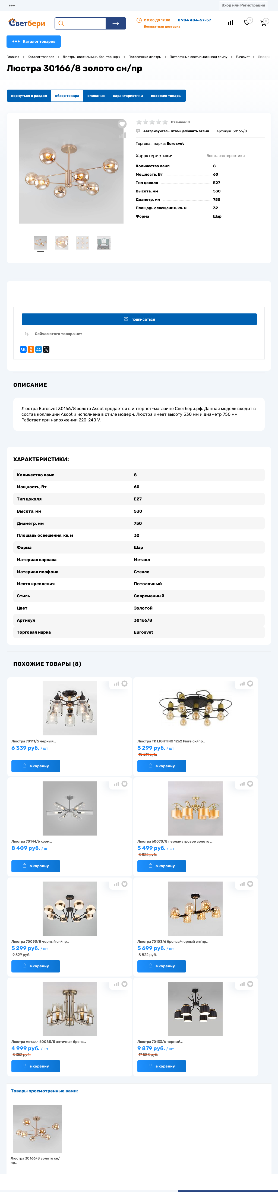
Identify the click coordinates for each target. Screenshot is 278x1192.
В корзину (36, 764)
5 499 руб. (50, 849)
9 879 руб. (136, 949)
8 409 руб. (222, 749)
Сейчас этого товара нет (58, 335)
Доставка (84, 5)
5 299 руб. (136, 749)
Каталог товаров (33, 41)
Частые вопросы (75, 1161)
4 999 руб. (50, 949)
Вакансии (104, 1150)
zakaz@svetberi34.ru (217, 1150)
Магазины (16, 5)
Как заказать (72, 1153)
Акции (140, 5)
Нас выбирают (73, 1136)
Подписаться (140, 319)
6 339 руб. (50, 749)
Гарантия (69, 1144)
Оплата (113, 5)
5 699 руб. (222, 849)
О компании (50, 5)
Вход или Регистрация (243, 5)
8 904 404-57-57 (194, 20)
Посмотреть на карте (217, 1120)
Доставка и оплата (112, 1133)
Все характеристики (226, 155)
